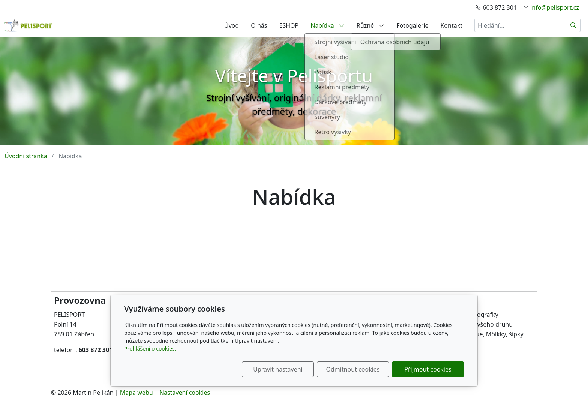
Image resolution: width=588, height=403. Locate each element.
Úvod (231, 25)
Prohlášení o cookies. (150, 348)
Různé (370, 25)
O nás (259, 25)
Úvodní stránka (25, 156)
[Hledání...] (520, 25)
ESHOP (289, 25)
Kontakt (451, 25)
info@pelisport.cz (554, 7)
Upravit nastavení (277, 369)
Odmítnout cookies (353, 369)
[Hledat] (573, 25)
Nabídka (327, 25)
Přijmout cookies (427, 369)
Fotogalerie (412, 25)
